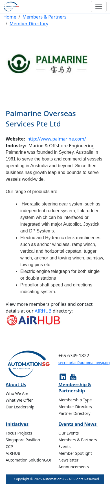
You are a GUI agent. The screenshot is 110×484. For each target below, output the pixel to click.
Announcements (73, 466)
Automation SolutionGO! (28, 460)
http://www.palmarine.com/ (56, 139)
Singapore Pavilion (23, 439)
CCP (9, 446)
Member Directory (29, 24)
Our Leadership (20, 407)
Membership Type (75, 399)
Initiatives (17, 424)
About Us (16, 384)
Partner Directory (74, 413)
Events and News (78, 424)
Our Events (68, 433)
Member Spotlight (75, 453)
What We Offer (19, 400)
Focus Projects (19, 433)
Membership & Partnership (74, 387)
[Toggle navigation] (99, 6)
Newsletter (68, 460)
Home (9, 17)
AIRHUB (43, 311)
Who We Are (17, 393)
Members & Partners (44, 17)
